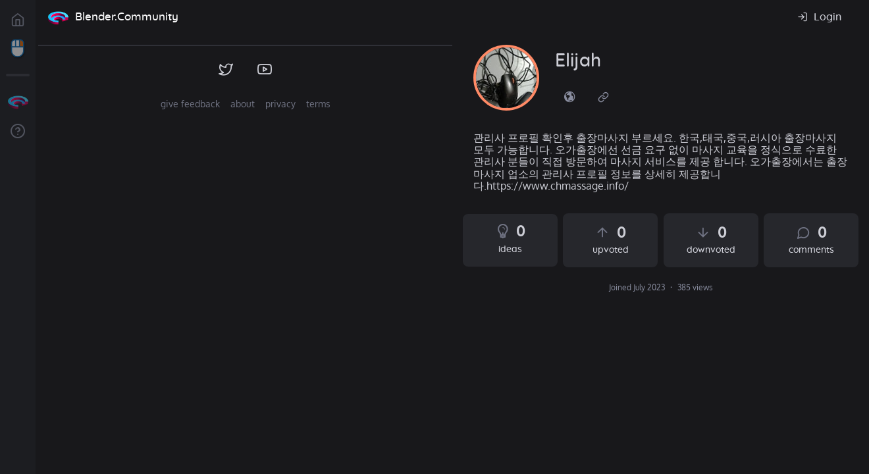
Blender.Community (126, 16)
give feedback (190, 103)
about (242, 103)
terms (318, 103)
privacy (280, 103)
